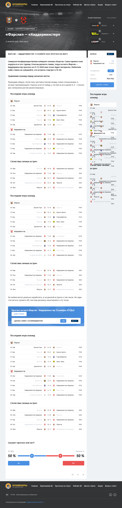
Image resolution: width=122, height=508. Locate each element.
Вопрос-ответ (110, 5)
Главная (34, 5)
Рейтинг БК (77, 5)
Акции (100, 5)
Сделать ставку (102, 85)
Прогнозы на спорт (63, 5)
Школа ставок (89, 5)
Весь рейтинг (111, 18)
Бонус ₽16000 (19, 314)
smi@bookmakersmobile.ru (35, 502)
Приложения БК (46, 5)
